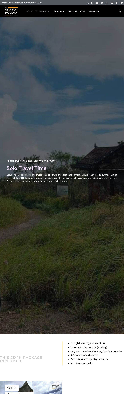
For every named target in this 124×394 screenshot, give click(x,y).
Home (29, 11)
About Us (73, 11)
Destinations (42, 11)
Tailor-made (93, 11)
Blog (82, 11)
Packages (59, 11)
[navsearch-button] (120, 11)
